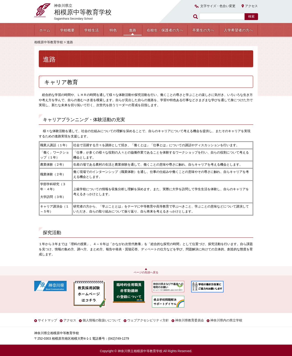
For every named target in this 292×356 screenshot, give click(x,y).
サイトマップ (47, 320)
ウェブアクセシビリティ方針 (148, 320)
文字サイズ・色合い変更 (217, 6)
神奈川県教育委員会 (189, 320)
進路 (132, 30)
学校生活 (91, 30)
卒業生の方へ (203, 30)
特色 (113, 30)
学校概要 (67, 30)
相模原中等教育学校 (48, 42)
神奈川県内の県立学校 (226, 320)
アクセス (251, 6)
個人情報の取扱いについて (102, 320)
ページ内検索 (196, 16)
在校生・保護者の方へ (165, 30)
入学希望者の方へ (238, 30)
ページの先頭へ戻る (146, 272)
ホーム (44, 30)
